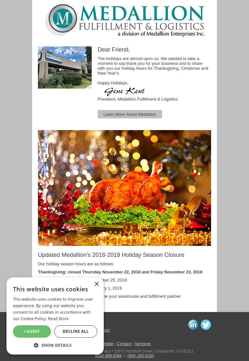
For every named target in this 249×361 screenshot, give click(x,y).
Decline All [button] (76, 331)
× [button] (96, 284)
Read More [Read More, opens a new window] (58, 318)
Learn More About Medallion (129, 114)
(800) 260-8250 (140, 356)
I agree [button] (32, 331)
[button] (55, 345)
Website (105, 343)
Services (143, 343)
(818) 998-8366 (108, 356)
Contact (124, 343)
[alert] (55, 316)
